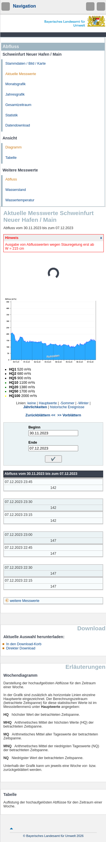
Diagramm (13, 147)
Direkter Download (20, 648)
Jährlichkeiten (35, 407)
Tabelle (11, 158)
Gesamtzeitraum (18, 105)
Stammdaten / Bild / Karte (25, 64)
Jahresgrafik (15, 94)
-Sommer (67, 403)
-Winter (83, 403)
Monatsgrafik (15, 84)
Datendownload (17, 125)
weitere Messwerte (24, 601)
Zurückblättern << (40, 415)
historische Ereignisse (67, 407)
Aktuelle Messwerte (20, 74)
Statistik (11, 115)
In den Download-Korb (23, 644)
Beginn (34, 427)
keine (32, 403)
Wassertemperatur (19, 200)
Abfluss (11, 179)
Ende (32, 442)
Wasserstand (15, 190)
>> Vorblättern (69, 415)
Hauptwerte (48, 403)
